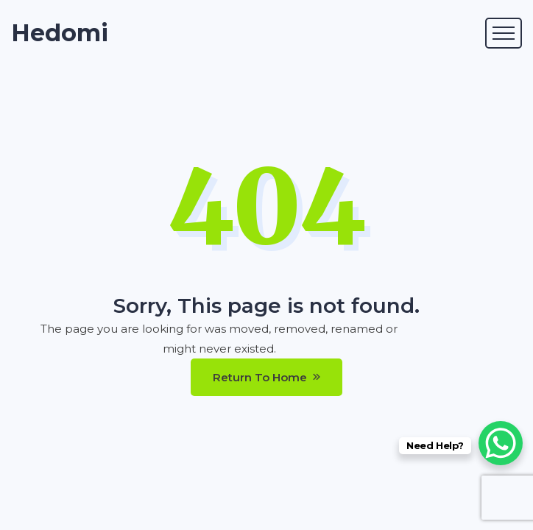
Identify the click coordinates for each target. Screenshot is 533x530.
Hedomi (59, 33)
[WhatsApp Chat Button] (501, 443)
